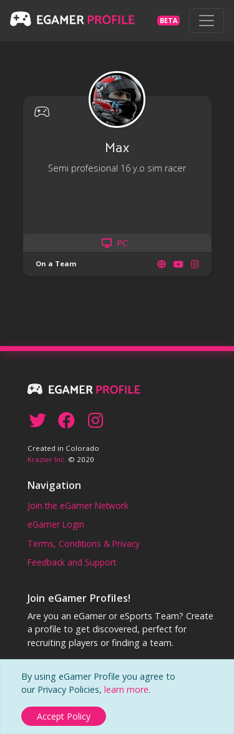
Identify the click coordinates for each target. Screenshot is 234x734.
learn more (126, 689)
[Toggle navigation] (206, 20)
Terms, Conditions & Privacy (83, 543)
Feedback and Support (71, 562)
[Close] (63, 716)
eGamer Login (55, 524)
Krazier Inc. (46, 459)
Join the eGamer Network (78, 505)
